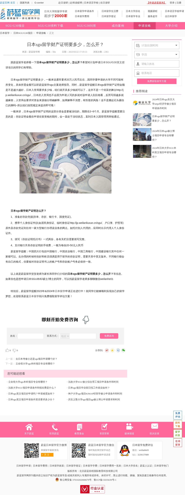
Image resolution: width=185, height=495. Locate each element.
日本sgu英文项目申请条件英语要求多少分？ (31, 399)
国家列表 (24, 2)
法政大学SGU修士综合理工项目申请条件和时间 (93, 381)
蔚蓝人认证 (146, 465)
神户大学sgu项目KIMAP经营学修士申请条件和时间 (95, 393)
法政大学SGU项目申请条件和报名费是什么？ (32, 387)
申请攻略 (41, 33)
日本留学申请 (23, 465)
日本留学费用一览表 (110, 465)
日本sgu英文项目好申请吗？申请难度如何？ (31, 393)
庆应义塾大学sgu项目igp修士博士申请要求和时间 (94, 399)
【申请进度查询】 (156, 2)
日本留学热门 (161, 465)
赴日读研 (63, 2)
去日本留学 (171, 16)
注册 (179, 2)
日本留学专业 (133, 16)
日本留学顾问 (36, 296)
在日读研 (105, 2)
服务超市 (152, 16)
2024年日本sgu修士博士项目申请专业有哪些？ (163, 135)
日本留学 (5, 33)
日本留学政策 (57, 465)
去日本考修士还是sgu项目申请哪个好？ (36, 358)
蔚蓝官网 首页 (7, 2)
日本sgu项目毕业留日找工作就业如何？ (89, 387)
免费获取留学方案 (156, 81)
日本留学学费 (90, 465)
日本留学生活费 (110, 11)
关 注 (45, 454)
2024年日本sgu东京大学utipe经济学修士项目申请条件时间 (164, 104)
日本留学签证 (109, 16)
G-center (39, 2)
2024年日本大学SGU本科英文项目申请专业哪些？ (164, 152)
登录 (172, 2)
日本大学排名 (133, 11)
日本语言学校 (91, 2)
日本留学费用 (82, 16)
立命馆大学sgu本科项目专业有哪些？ (35, 363)
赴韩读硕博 (76, 2)
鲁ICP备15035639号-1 (105, 479)
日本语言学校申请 (174, 11)
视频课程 (152, 11)
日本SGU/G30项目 (23, 33)
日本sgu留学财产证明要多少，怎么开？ (163, 118)
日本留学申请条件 (84, 11)
